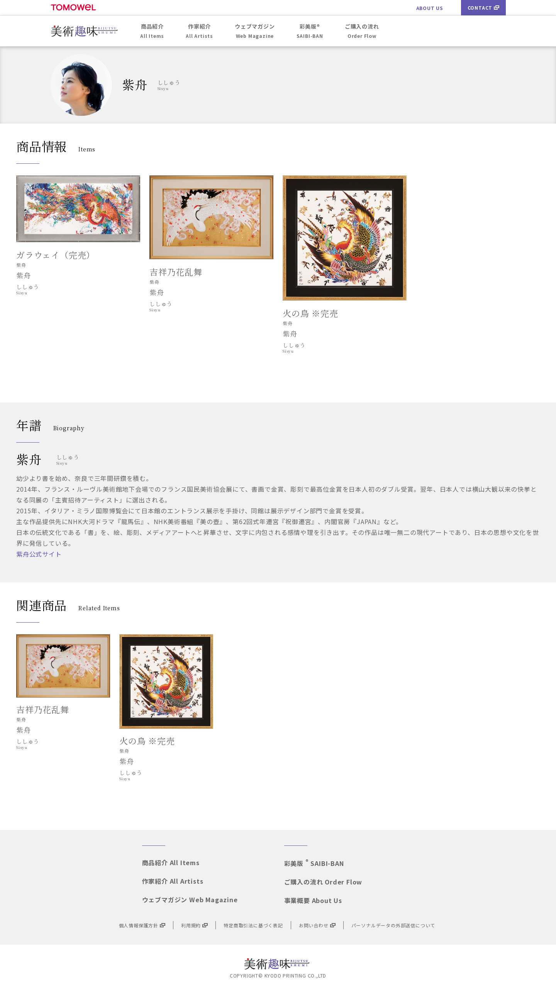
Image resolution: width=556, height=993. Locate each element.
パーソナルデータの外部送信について (393, 925)
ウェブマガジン (190, 899)
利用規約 (194, 925)
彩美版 (314, 863)
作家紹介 (172, 881)
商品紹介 (171, 862)
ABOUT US (429, 8)
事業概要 (313, 900)
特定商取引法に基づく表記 (253, 925)
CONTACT (484, 7)
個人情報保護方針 (142, 925)
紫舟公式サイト (39, 553)
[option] (63, 694)
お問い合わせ (317, 925)
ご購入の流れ (323, 881)
